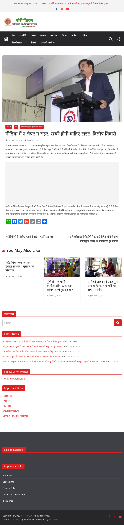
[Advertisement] (62, 183)
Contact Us (8, 481)
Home (9, 127)
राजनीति (23, 35)
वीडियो (33, 42)
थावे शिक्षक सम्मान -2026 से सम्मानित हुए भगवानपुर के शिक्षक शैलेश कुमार (78, 3)
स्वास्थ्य (43, 35)
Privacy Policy (9, 488)
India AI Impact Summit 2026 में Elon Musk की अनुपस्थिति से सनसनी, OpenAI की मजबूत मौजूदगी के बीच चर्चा (50, 361)
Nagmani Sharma (34, 140)
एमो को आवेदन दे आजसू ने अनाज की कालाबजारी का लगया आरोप (103, 286)
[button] (24, 43)
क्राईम (33, 35)
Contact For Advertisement (15, 415)
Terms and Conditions (13, 494)
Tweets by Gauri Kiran (13, 378)
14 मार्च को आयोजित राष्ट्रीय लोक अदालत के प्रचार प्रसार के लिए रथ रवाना (31, 351)
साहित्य (74, 35)
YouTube (6, 405)
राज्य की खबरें (46, 42)
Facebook (7, 395)
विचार (64, 35)
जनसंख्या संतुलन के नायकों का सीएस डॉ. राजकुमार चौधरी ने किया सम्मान (31, 356)
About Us (7, 475)
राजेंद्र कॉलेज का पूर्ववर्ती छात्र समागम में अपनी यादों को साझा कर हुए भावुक (32, 346)
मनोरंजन (54, 35)
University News (10, 410)
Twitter (6, 400)
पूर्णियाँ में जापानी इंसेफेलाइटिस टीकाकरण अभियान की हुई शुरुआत (60, 286)
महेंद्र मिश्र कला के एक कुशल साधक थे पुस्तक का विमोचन (19, 266)
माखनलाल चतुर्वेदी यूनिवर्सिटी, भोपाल (31, 127)
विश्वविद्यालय (17, 42)
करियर (84, 35)
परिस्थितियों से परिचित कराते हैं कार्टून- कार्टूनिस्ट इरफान (28, 236)
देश (13, 35)
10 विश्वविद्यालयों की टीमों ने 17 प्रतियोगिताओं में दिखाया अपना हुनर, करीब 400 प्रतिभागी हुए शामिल (95, 239)
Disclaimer (7, 500)
